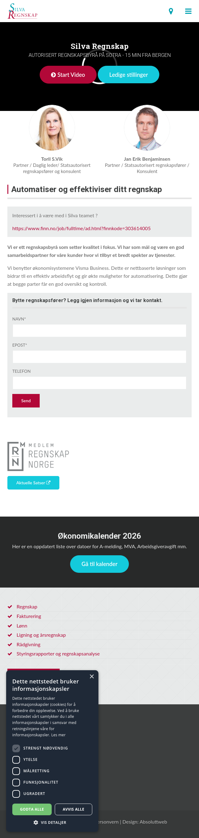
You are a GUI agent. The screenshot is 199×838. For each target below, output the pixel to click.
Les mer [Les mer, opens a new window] (58, 735)
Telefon (21, 371)
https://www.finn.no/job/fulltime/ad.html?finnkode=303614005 (81, 228)
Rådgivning (28, 644)
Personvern (106, 821)
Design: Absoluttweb (144, 821)
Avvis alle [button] (73, 809)
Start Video (68, 74)
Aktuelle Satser (33, 482)
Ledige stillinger (128, 74)
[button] (52, 822)
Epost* (19, 345)
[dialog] (52, 751)
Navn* (19, 319)
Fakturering (29, 616)
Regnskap (27, 606)
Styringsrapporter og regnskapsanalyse (58, 653)
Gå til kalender (99, 564)
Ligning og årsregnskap (41, 635)
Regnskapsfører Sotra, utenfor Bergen (22, 11)
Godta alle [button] (32, 809)
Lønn (22, 625)
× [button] (91, 677)
